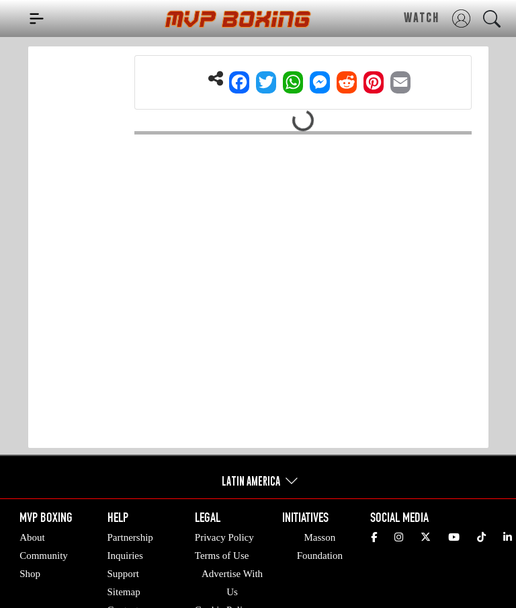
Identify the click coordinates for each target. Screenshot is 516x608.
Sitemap (124, 591)
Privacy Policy (224, 537)
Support (124, 573)
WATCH (421, 17)
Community (43, 555)
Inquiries (125, 555)
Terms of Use (222, 555)
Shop (29, 573)
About (32, 537)
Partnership (130, 537)
